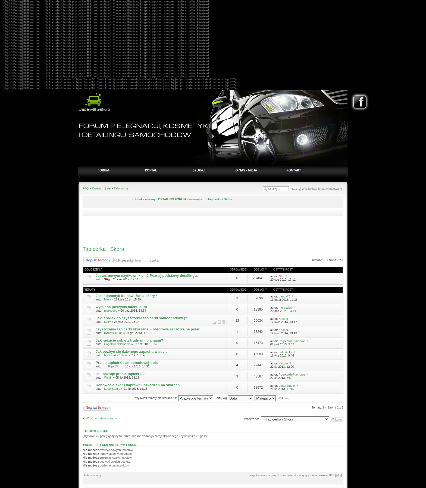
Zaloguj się (121, 188)
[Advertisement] (213, 229)
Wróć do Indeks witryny (101, 418)
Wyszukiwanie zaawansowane (322, 188)
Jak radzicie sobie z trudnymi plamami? (129, 340)
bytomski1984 (113, 332)
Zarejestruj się (101, 188)
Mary (107, 299)
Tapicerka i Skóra (220, 199)
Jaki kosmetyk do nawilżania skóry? (126, 296)
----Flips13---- (113, 366)
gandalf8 (284, 296)
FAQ (86, 188)
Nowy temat (97, 260)
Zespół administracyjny (262, 475)
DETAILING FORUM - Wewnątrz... (181, 199)
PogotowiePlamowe (117, 344)
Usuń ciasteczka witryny (293, 475)
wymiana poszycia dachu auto (121, 307)
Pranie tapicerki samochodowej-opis (127, 363)
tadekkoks (285, 352)
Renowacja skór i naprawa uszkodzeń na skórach (138, 385)
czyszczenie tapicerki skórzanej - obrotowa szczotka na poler (148, 329)
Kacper (283, 318)
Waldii (108, 377)
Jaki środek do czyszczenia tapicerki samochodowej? (141, 318)
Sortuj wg (233, 398)
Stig (107, 279)
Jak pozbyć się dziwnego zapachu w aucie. (132, 351)
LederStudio (112, 388)
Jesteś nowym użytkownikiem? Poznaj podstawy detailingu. (147, 276)
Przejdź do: (251, 419)
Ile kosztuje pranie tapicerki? (120, 374)
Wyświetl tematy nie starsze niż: (174, 398)
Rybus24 (110, 355)
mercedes (110, 310)
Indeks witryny (145, 199)
